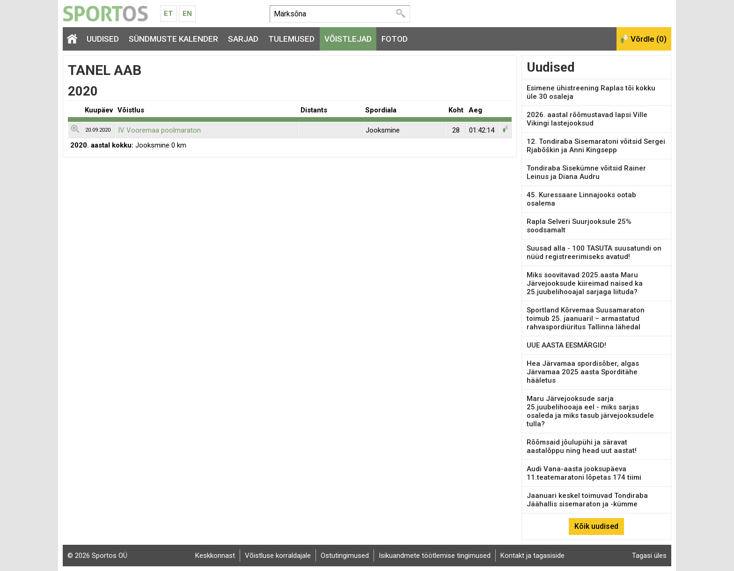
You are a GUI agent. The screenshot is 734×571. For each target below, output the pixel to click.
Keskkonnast (215, 555)
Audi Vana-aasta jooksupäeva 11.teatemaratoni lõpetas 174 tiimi (584, 473)
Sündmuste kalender (173, 39)
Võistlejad (348, 39)
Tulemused (291, 39)
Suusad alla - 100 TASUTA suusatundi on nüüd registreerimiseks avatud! (594, 252)
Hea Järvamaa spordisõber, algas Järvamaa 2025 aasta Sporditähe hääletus (583, 372)
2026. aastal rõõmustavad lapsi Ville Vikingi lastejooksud (587, 119)
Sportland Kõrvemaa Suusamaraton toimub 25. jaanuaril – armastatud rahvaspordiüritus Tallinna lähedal (586, 318)
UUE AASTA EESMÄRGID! (566, 345)
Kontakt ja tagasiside (532, 555)
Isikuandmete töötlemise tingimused (435, 555)
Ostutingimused (345, 555)
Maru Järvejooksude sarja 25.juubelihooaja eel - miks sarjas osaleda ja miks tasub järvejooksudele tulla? (590, 411)
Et (168, 13)
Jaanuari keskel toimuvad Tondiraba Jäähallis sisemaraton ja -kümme (587, 499)
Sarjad (243, 39)
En (187, 13)
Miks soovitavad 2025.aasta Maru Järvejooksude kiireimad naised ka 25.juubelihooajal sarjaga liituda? (585, 283)
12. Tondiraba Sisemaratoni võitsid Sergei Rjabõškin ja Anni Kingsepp (596, 145)
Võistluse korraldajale (278, 555)
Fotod (395, 39)
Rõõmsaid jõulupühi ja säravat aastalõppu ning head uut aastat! (582, 446)
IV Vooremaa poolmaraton (159, 130)
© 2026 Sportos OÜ (97, 555)
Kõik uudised (596, 526)
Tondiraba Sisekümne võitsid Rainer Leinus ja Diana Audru (586, 172)
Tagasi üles (649, 555)
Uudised (103, 39)
